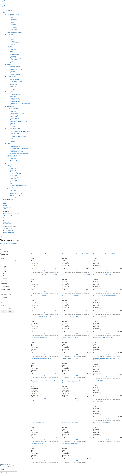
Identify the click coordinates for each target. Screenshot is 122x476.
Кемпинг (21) (4, 278)
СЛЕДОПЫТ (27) (5, 292)
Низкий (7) (4, 297)
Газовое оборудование (10, 243)
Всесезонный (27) (5, 286)
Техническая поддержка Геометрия (9, 466)
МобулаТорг (7, 464)
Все (2, 276)
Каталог (2, 243)
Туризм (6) (4, 281)
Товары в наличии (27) (6, 308)
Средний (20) (4, 300)
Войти (45, 270)
